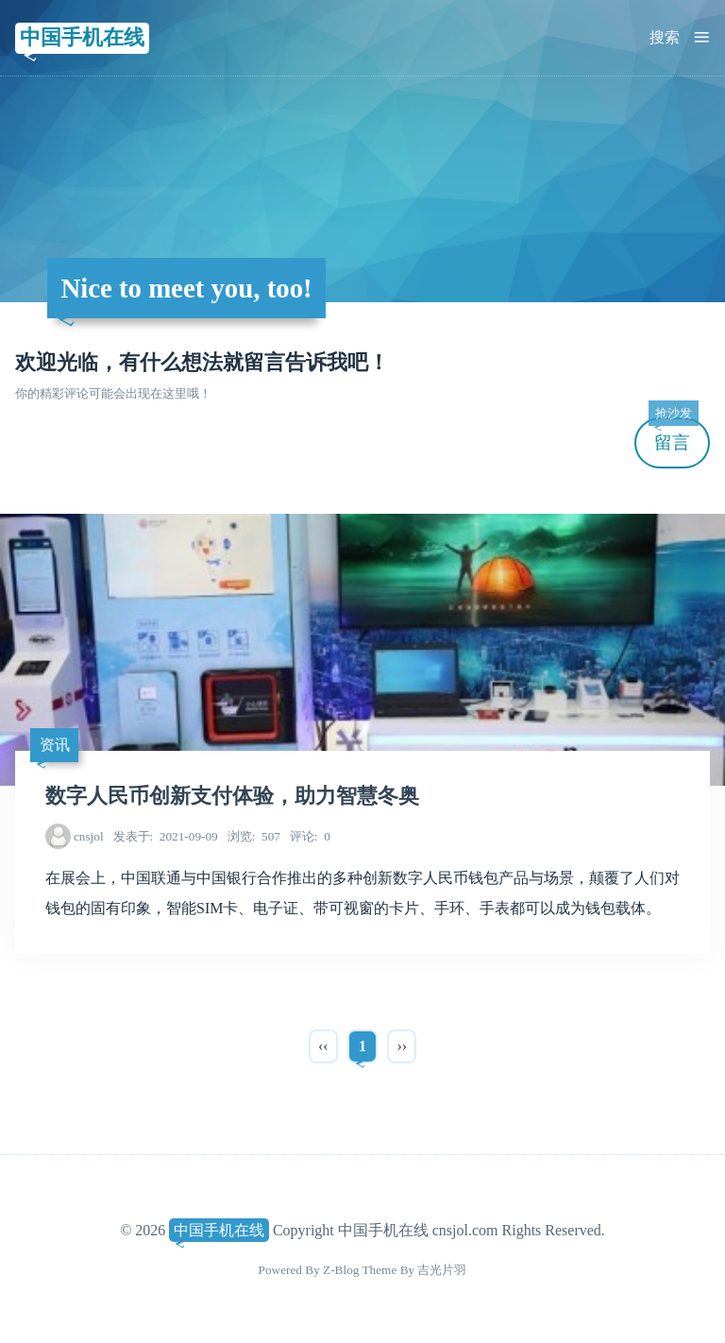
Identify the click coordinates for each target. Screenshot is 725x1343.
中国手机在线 (82, 37)
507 (254, 836)
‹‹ (323, 1046)
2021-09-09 (165, 836)
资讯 (55, 745)
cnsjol (89, 836)
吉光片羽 (441, 1270)
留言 (673, 434)
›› (401, 1046)
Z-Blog (341, 1270)
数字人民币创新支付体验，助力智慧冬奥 (232, 796)
